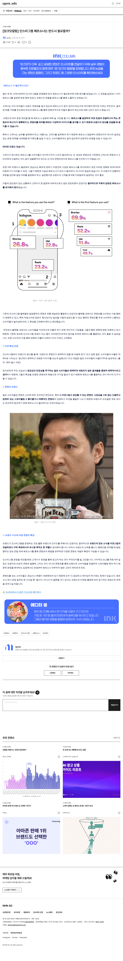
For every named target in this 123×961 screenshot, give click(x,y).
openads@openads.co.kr (17, 925)
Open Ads (10, 3)
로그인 (118, 3)
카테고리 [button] (7, 11)
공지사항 (17, 912)
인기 (30, 11)
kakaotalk (23, 937)
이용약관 (5, 933)
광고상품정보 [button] (46, 11)
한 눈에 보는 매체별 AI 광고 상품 (74, 750)
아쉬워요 (70, 673)
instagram (6, 937)
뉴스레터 (49, 912)
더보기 (116, 738)
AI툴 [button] (55, 11)
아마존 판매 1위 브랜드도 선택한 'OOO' (17, 806)
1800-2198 (99, 922)
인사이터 (36, 11)
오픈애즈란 (6, 912)
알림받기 (61, 658)
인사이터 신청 (38, 912)
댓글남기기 (114, 705)
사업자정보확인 (29, 922)
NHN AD (7, 905)
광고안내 (59, 912)
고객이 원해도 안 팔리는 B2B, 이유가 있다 (78, 806)
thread (14, 937)
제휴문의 (26, 912)
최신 (24, 11)
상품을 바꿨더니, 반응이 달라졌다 (14, 750)
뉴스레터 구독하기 (12, 890)
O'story (17, 11)
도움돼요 (52, 673)
